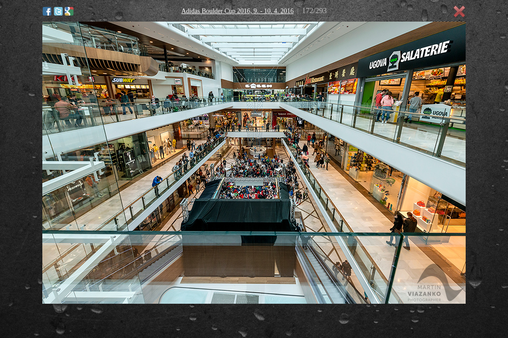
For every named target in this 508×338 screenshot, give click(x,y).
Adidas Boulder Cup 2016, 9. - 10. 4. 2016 (237, 11)
